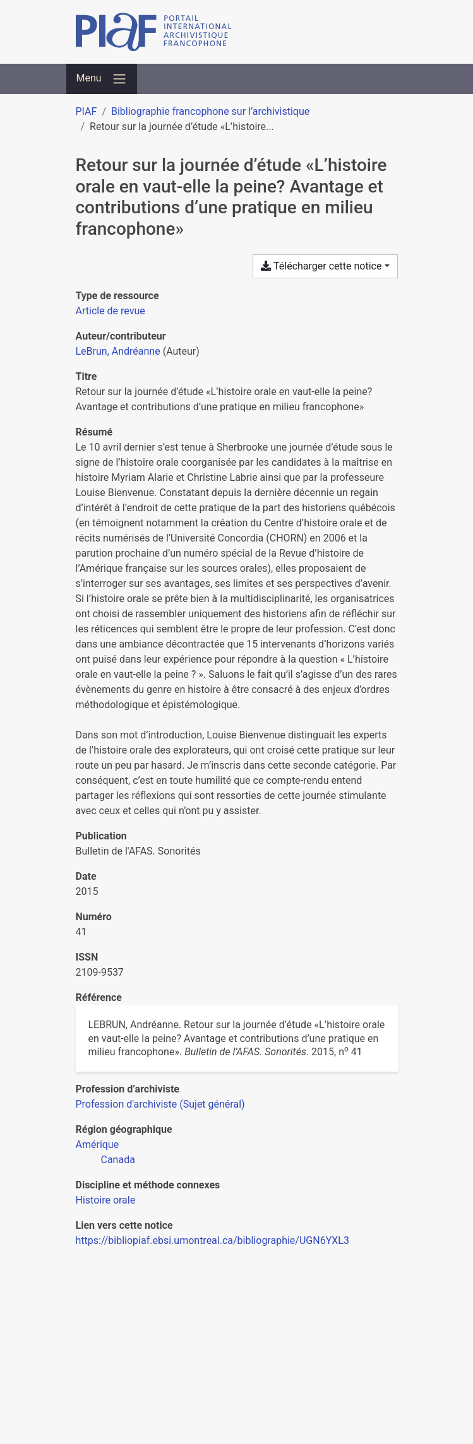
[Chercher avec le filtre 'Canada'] (118, 1160)
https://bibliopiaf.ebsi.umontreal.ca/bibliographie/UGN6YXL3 (212, 1240)
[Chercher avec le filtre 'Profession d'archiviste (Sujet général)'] (160, 1104)
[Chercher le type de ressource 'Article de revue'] (110, 311)
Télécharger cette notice (321, 266)
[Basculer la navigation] (101, 79)
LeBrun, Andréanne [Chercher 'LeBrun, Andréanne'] (118, 351)
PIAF (86, 111)
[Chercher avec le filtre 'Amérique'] (97, 1145)
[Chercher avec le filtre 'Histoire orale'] (106, 1200)
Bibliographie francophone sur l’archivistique (210, 111)
